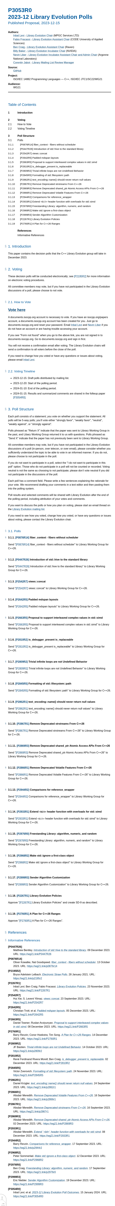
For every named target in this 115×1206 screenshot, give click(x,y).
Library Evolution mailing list (28, 509)
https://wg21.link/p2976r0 (41, 1172)
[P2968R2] (23, 855)
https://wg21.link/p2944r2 (27, 1147)
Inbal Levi (76, 325)
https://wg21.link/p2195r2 (27, 978)
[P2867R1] (23, 723)
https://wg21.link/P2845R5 (28, 1075)
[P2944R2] (23, 789)
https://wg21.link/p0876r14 (42, 966)
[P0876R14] (22, 537)
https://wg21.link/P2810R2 (55, 1063)
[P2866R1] (23, 767)
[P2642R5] (21, 599)
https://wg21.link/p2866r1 (41, 1099)
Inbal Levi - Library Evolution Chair (33, 35)
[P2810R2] (21, 639)
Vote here (17, 310)
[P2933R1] (23, 811)
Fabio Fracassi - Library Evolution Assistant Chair (41, 39)
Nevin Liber (94, 325)
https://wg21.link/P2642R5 (28, 1014)
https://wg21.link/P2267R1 (35, 990)
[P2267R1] (23, 895)
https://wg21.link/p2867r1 (34, 1111)
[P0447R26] (22, 559)
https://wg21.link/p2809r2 (27, 1051)
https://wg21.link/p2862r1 (41, 1087)
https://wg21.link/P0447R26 (35, 954)
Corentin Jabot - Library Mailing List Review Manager (43, 62)
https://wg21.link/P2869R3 (58, 1123)
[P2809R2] (21, 661)
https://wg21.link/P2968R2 (28, 1159)
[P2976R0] (23, 833)
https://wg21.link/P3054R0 (28, 1196)
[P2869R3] (23, 745)
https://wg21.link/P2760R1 (42, 1038)
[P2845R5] (21, 683)
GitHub (17, 70)
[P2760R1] (23, 913)
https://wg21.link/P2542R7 (28, 1002)
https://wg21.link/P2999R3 (28, 1184)
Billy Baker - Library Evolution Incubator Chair (39, 51)
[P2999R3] (23, 877)
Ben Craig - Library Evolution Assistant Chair (38, 47)
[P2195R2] (80, 276)
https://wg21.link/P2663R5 (73, 1026)
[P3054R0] (19, 397)
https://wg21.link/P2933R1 (55, 1135)
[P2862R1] (21, 701)
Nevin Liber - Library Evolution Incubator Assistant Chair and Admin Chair (55, 54)
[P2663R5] (21, 617)
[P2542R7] (21, 581)
